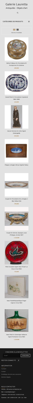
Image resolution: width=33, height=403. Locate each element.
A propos (3, 368)
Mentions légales (6, 377)
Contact (3, 371)
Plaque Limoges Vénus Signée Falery (16, 165)
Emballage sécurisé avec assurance (11, 374)
